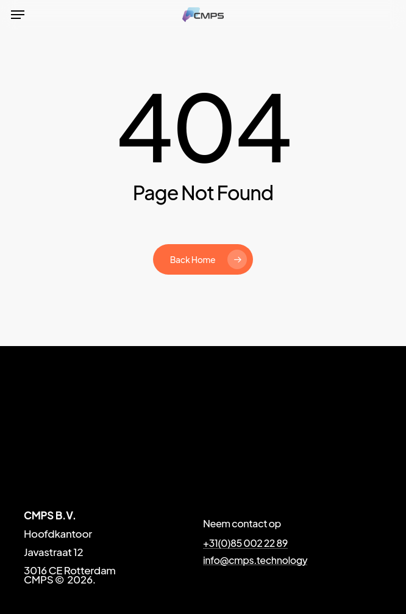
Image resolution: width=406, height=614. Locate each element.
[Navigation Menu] (17, 15)
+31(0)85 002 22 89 (245, 543)
